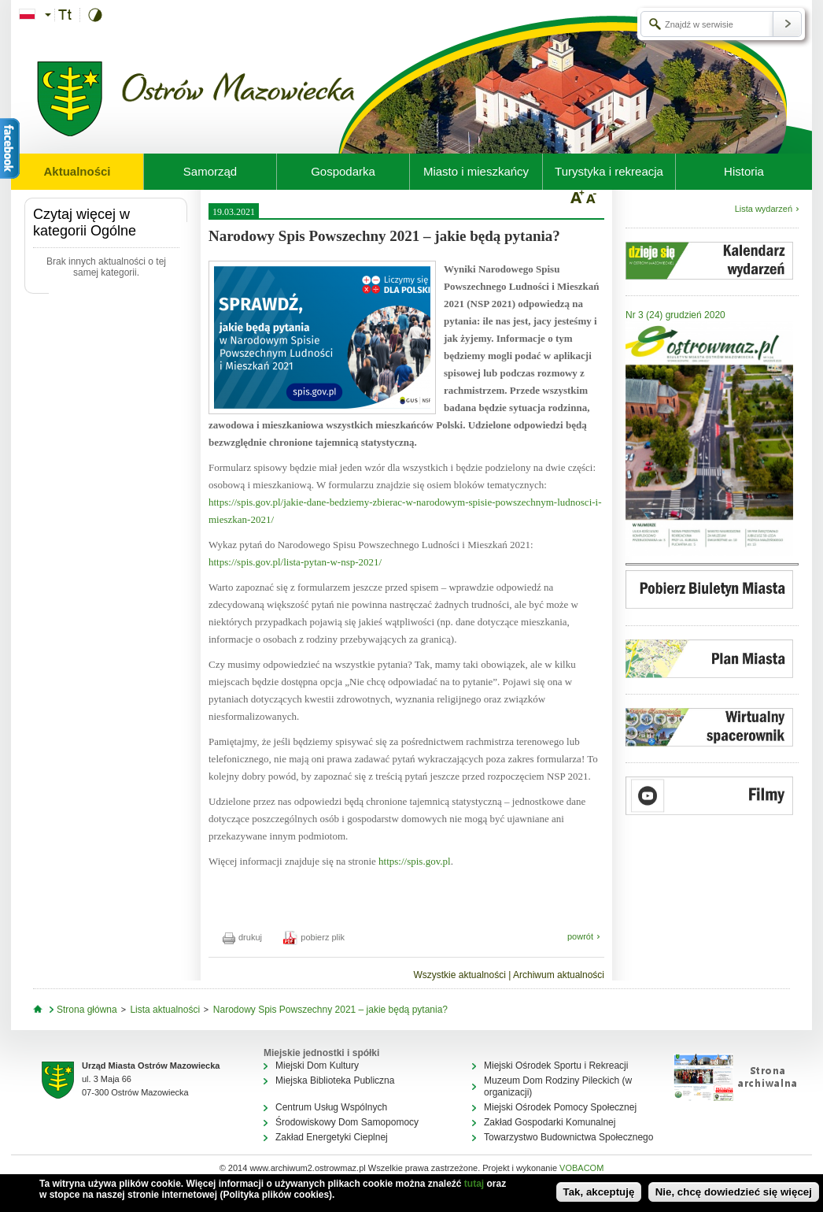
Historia (744, 171)
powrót (580, 936)
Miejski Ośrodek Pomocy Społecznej (560, 1107)
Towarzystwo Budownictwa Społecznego (568, 1137)
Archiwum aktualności (558, 974)
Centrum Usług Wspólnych (331, 1107)
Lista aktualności (165, 1009)
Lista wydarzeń (763, 208)
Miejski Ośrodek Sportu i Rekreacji (556, 1065)
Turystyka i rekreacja (609, 171)
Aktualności (76, 171)
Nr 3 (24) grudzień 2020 (675, 315)
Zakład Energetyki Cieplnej (331, 1137)
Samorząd (210, 171)
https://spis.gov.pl (414, 861)
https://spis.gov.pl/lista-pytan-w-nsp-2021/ (295, 562)
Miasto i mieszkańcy (476, 171)
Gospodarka (343, 171)
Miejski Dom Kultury (317, 1065)
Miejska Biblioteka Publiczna (334, 1080)
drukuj (242, 937)
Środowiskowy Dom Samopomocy (347, 1122)
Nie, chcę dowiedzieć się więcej (733, 1192)
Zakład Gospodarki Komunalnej (549, 1122)
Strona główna (87, 1009)
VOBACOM (581, 1168)
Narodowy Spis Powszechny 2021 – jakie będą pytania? (330, 1009)
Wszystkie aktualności (459, 974)
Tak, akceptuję (599, 1192)
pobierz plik (314, 937)
